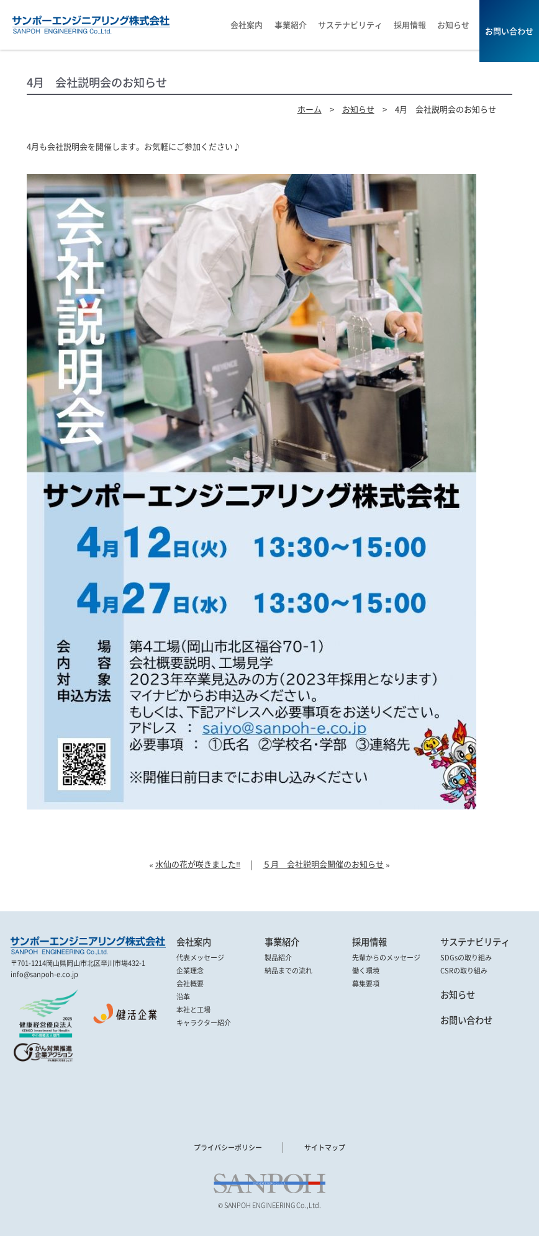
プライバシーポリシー (228, 1147)
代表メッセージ (200, 957)
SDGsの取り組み (466, 957)
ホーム (309, 109)
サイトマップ (324, 1147)
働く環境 (365, 970)
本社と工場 (193, 1009)
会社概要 (190, 983)
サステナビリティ (475, 942)
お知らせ (358, 109)
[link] (45, 1089)
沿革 (183, 996)
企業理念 (190, 970)
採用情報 (369, 942)
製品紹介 (278, 957)
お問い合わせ (466, 1020)
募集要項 (365, 983)
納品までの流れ (288, 970)
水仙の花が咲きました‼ (197, 864)
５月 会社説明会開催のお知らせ (323, 864)
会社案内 (193, 942)
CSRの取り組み (463, 970)
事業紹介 (282, 942)
